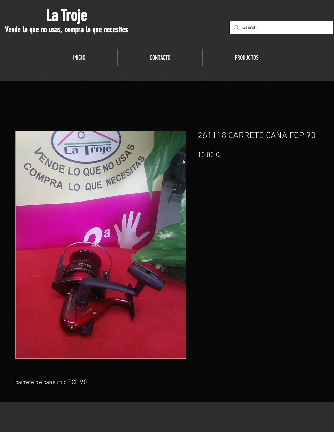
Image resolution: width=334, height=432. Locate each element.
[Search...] (281, 27)
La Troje (66, 15)
